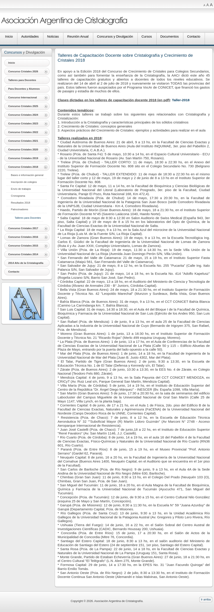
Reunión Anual (78, 36)
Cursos (146, 36)
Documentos (169, 36)
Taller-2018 (181, 100)
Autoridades (30, 36)
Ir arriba (206, 599)
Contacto (193, 36)
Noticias (53, 36)
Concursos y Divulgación (115, 36)
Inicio (9, 36)
